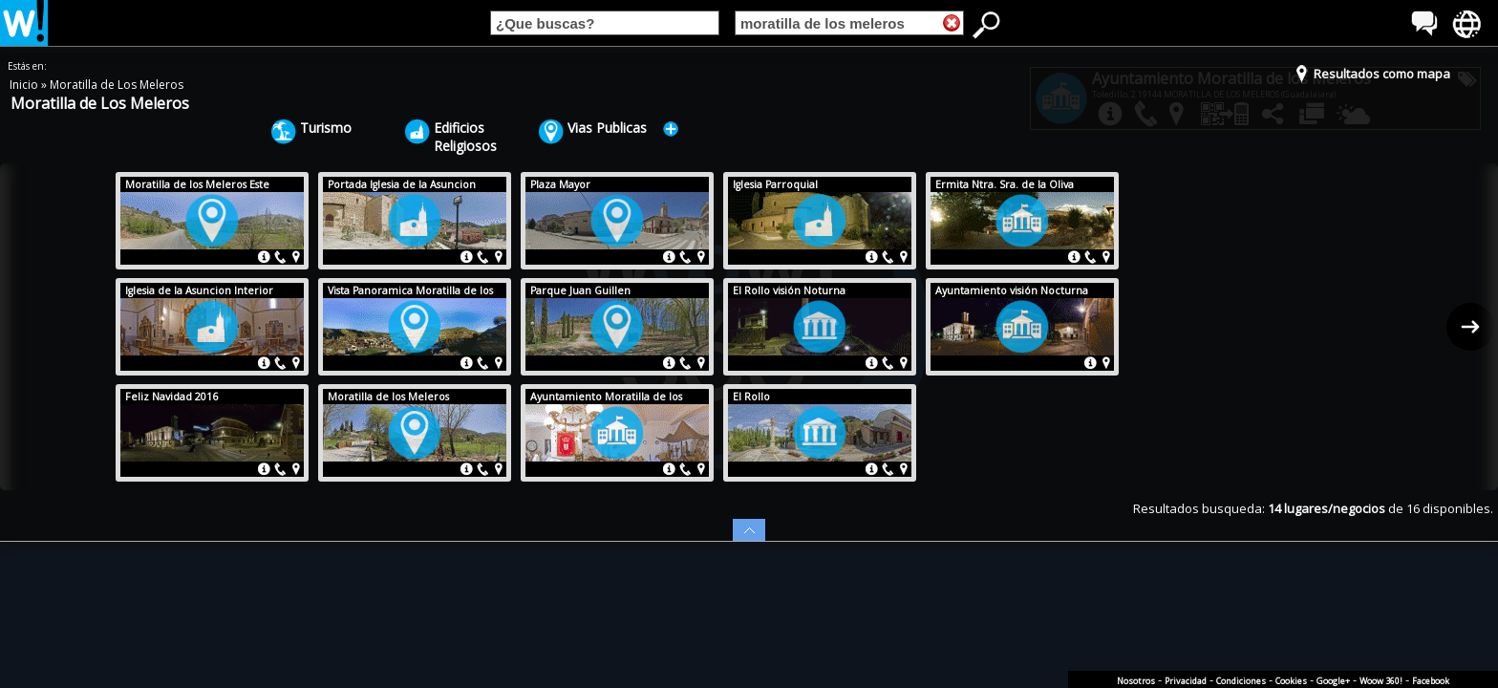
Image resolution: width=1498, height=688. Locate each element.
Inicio (25, 84)
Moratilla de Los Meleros (116, 84)
